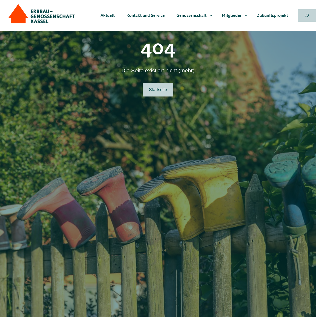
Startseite (158, 89)
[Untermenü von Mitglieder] (246, 15)
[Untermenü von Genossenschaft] (211, 15)
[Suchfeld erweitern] (307, 15)
